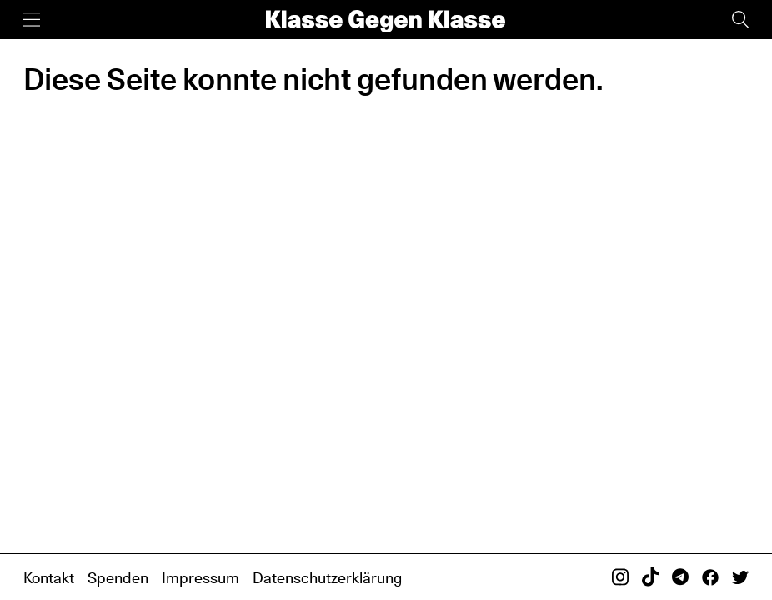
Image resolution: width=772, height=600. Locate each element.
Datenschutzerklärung (327, 578)
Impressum (200, 578)
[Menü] (31, 19)
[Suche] (740, 19)
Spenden (118, 578)
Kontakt (48, 578)
